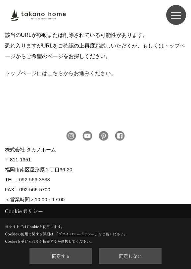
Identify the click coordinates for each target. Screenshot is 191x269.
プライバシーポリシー (76, 233)
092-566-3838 (34, 179)
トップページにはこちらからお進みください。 (60, 73)
